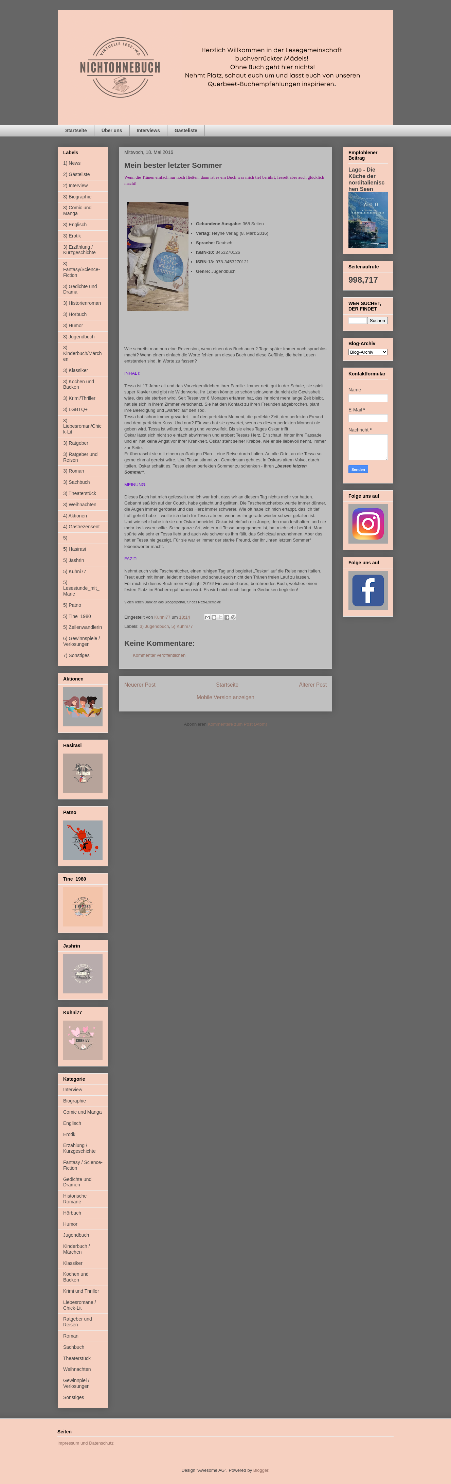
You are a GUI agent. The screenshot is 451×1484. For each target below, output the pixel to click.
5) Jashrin (73, 560)
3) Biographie (77, 196)
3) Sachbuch (76, 482)
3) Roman (73, 471)
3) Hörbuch (75, 314)
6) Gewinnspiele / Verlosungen (81, 641)
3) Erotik (72, 235)
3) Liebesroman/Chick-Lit (82, 426)
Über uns (112, 130)
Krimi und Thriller (81, 1291)
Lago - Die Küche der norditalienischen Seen (366, 179)
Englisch (72, 1123)
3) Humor (73, 325)
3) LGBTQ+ (75, 409)
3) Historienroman (82, 303)
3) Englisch (75, 224)
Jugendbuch (76, 1235)
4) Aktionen (75, 515)
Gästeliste (186, 130)
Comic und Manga (82, 1112)
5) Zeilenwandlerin (82, 627)
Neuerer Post (140, 685)
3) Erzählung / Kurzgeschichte (79, 249)
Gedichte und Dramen (77, 1182)
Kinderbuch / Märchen (76, 1249)
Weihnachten (77, 1369)
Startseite (76, 130)
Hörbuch (72, 1213)
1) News (71, 163)
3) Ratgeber (75, 443)
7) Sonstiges (76, 655)
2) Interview (75, 185)
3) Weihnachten (79, 504)
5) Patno (72, 605)
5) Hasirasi (74, 549)
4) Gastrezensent (81, 526)
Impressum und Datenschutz (85, 1443)
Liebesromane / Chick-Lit (79, 1305)
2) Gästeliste (76, 174)
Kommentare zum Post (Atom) (237, 724)
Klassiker (73, 1263)
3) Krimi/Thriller (79, 398)
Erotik (69, 1134)
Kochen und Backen (76, 1277)
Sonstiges (73, 1397)
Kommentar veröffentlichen (159, 655)
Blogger (260, 1470)
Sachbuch (73, 1347)
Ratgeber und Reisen (77, 1321)
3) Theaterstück (79, 493)
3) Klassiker (75, 370)
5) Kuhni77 (182, 626)
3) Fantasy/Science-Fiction (81, 269)
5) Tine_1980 (77, 616)
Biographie (74, 1100)
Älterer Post (313, 685)
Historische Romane (75, 1198)
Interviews (148, 130)
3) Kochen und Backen (78, 384)
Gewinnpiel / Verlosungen (76, 1383)
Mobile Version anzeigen (225, 697)
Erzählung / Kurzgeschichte (79, 1148)
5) (65, 538)
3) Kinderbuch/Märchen (82, 353)
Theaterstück (77, 1358)
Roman (70, 1336)
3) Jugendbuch (154, 626)
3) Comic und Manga (77, 210)
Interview (72, 1089)
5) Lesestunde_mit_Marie (81, 588)
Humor (70, 1224)
